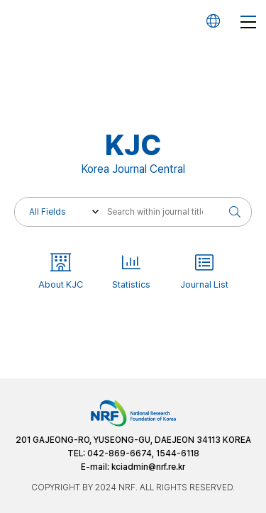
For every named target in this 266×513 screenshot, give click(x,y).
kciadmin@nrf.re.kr (148, 467)
